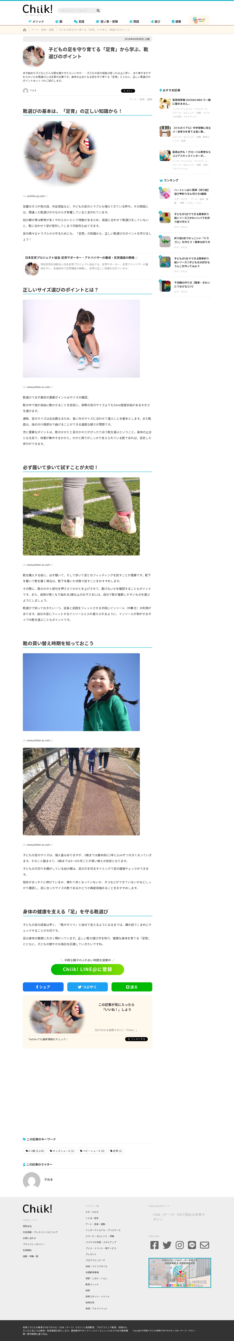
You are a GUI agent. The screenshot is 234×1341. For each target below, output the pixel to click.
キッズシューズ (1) (62, 1151)
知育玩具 (90, 1302)
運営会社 (27, 1226)
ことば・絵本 (92, 1217)
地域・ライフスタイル (96, 1266)
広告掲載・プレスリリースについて (40, 1232)
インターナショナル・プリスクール (189, 108)
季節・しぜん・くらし (191, 202)
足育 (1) (116, 1151)
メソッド (36, 21)
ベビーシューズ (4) (92, 1151)
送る (132, 986)
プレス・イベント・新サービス (101, 1248)
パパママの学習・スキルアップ (101, 1242)
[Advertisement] (87, 1091)
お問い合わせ (29, 1238)
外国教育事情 (92, 1272)
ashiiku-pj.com (36, 196)
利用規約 (27, 1250)
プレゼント (91, 1254)
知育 (183, 140)
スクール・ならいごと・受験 (186, 112)
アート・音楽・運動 (140, 99)
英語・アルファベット (96, 1308)
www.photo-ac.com (38, 387)
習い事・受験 (107, 21)
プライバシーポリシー (34, 1244)
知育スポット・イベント (98, 1296)
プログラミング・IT (95, 1260)
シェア (43, 986)
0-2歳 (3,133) (35, 1151)
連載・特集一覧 (30, 1256)
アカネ (29, 90)
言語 (79, 21)
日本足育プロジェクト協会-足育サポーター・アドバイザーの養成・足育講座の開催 (79, 257)
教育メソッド (92, 1284)
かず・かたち (180, 198)
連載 (176, 21)
